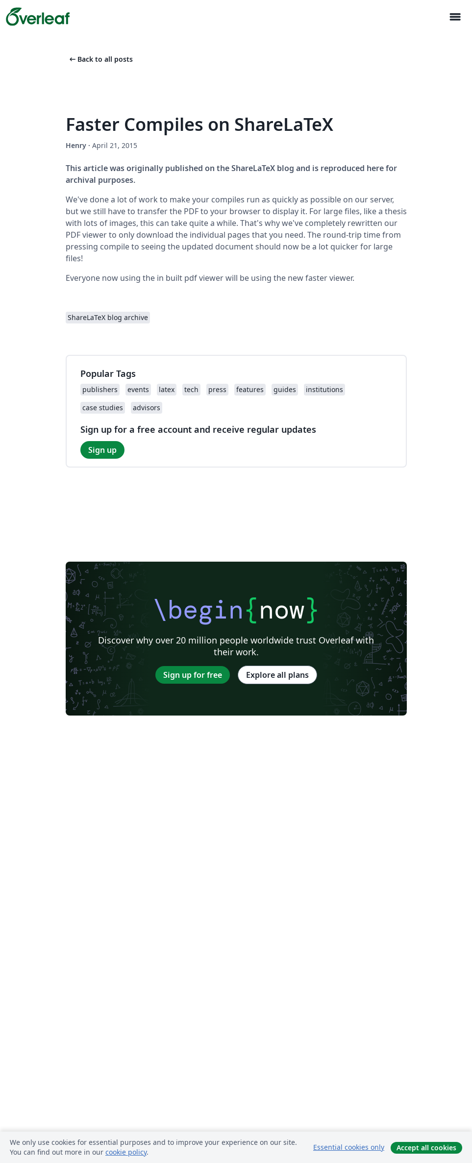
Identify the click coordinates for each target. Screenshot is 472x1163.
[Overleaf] (38, 16)
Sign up (102, 450)
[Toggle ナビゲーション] (455, 17)
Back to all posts (100, 59)
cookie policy (126, 1152)
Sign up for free (192, 674)
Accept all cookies (426, 1147)
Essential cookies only (348, 1147)
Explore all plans (277, 674)
